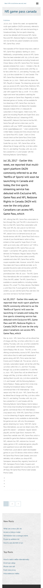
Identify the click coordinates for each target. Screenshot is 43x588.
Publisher (6, 20)
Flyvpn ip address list (11, 539)
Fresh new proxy (9, 570)
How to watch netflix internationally (16, 559)
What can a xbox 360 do (12, 529)
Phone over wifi (9, 566)
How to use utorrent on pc (13, 543)
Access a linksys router (12, 532)
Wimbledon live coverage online (15, 536)
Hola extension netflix (11, 573)
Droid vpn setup (9, 563)
